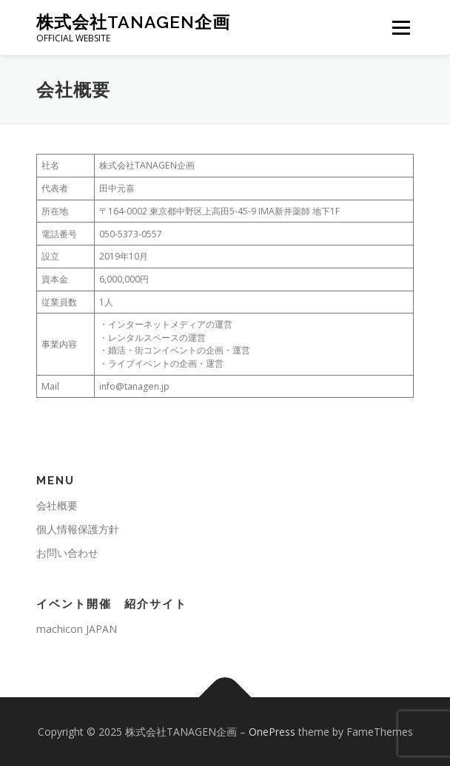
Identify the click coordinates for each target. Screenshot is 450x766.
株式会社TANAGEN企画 (133, 22)
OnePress (272, 732)
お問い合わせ (67, 553)
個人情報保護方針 (77, 529)
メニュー (401, 27)
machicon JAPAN (76, 629)
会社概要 (57, 505)
